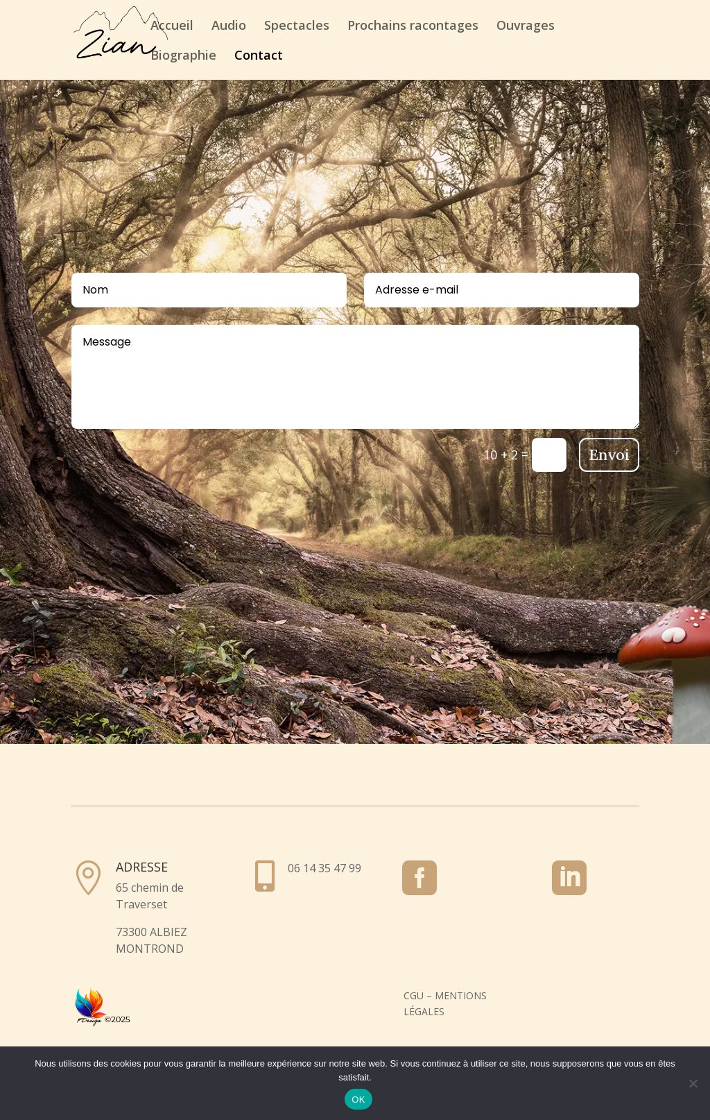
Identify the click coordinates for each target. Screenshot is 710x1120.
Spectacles (296, 26)
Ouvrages (525, 26)
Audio (228, 26)
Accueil (171, 26)
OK (358, 1099)
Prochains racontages (412, 26)
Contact (258, 56)
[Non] (693, 1083)
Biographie (183, 56)
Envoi (609, 454)
